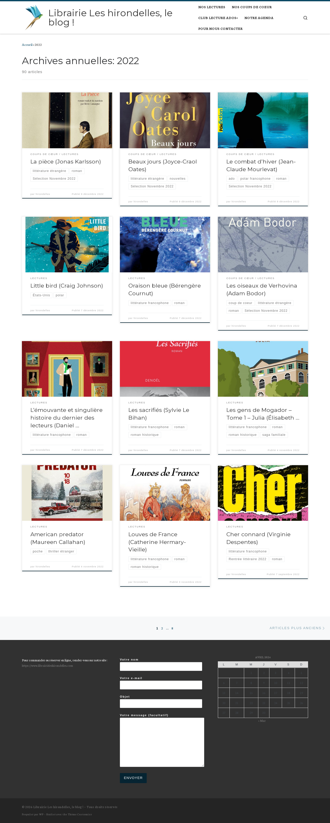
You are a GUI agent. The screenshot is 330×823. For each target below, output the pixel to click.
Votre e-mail (161, 683)
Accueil (27, 44)
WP (41, 814)
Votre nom (161, 664)
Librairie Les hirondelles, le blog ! (58, 807)
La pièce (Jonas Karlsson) (65, 161)
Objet (161, 701)
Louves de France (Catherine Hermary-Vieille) (157, 542)
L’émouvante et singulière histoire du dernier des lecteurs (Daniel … (66, 417)
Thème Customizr (80, 814)
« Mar (262, 720)
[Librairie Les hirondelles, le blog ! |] (34, 16)
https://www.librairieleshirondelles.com (47, 665)
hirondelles (43, 194)
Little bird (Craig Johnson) (66, 285)
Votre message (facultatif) (162, 740)
